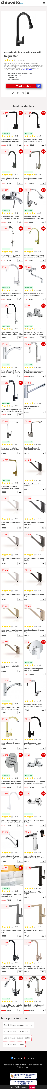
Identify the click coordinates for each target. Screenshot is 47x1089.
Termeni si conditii (11, 1065)
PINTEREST (29, 1058)
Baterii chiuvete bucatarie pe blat (17, 1038)
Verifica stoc (28, 86)
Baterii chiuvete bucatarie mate (16, 1031)
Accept (32, 1087)
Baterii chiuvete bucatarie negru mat (18, 1025)
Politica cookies (23, 1067)
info (20, 145)
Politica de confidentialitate (31, 1065)
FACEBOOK (16, 1058)
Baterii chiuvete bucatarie (14, 1044)
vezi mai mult (27, 69)
